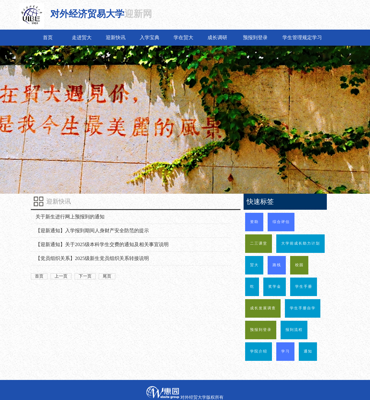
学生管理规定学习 (302, 37)
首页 (48, 37)
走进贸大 (82, 37)
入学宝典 (149, 37)
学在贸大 (183, 37)
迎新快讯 (115, 37)
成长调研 (217, 37)
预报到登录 (255, 37)
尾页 (107, 276)
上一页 (61, 276)
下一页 (85, 276)
